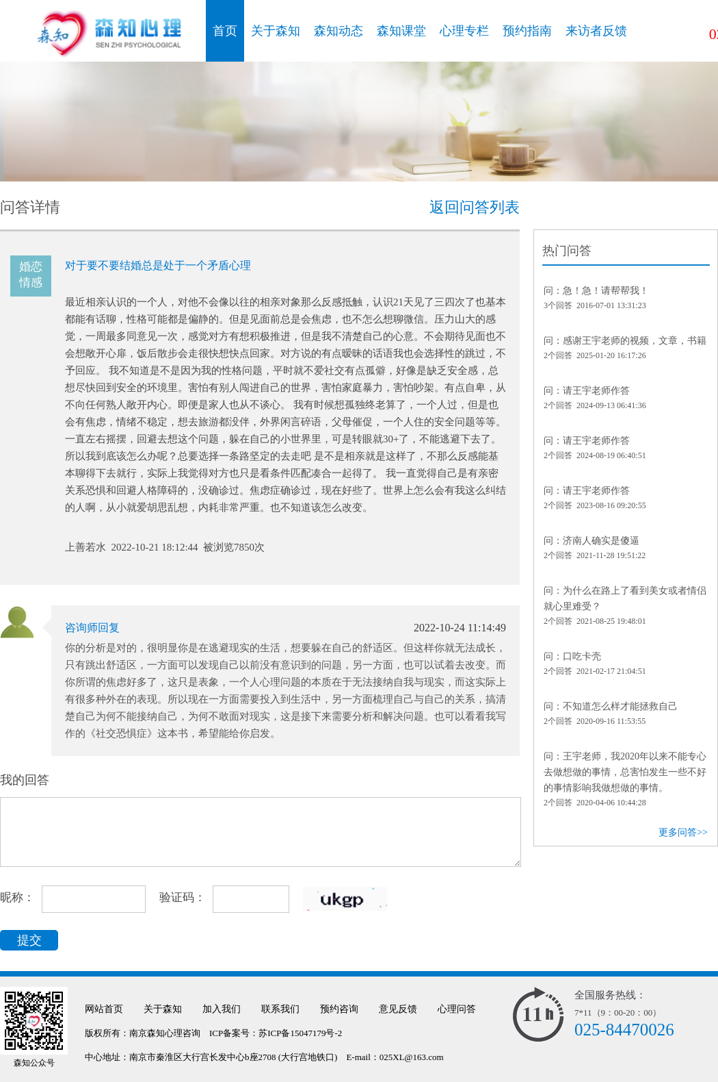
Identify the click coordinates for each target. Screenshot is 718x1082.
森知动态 (338, 31)
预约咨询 (339, 1009)
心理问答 (457, 1009)
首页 (225, 31)
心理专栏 (464, 31)
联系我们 (280, 1009)
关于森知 (275, 31)
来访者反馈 (596, 31)
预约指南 (527, 31)
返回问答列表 (474, 207)
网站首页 (104, 1009)
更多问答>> (683, 832)
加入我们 (221, 1009)
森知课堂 (401, 31)
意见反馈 (398, 1009)
